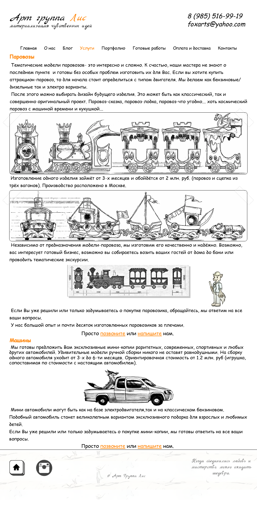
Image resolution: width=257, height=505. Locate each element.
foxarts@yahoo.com (216, 23)
